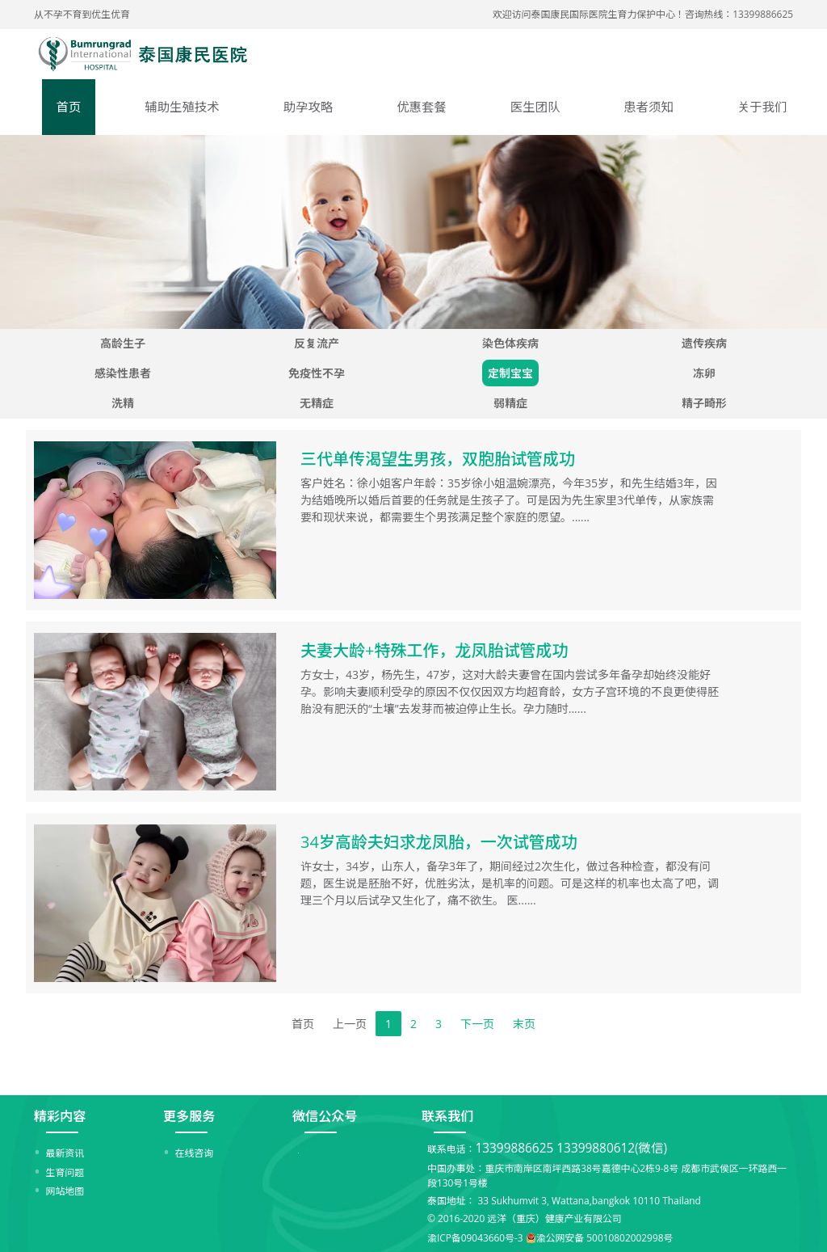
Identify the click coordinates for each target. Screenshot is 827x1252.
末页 (524, 1023)
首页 (69, 107)
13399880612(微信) (611, 1148)
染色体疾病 (510, 343)
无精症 (317, 403)
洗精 (122, 403)
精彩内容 (60, 1116)
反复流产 (316, 343)
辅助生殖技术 (182, 107)
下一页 (477, 1023)
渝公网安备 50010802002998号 (605, 1237)
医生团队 (535, 107)
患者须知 (648, 107)
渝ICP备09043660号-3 (475, 1237)
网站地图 (65, 1190)
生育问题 (65, 1172)
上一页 (350, 1023)
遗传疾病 (704, 343)
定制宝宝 (510, 373)
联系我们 (447, 1116)
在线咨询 (194, 1152)
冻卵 (704, 373)
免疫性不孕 (316, 373)
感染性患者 (122, 373)
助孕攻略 (308, 107)
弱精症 (510, 403)
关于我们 (762, 107)
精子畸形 (704, 403)
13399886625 (514, 1148)
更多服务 (189, 1116)
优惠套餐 (422, 107)
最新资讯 (65, 1152)
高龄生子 (122, 343)
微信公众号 (324, 1116)
